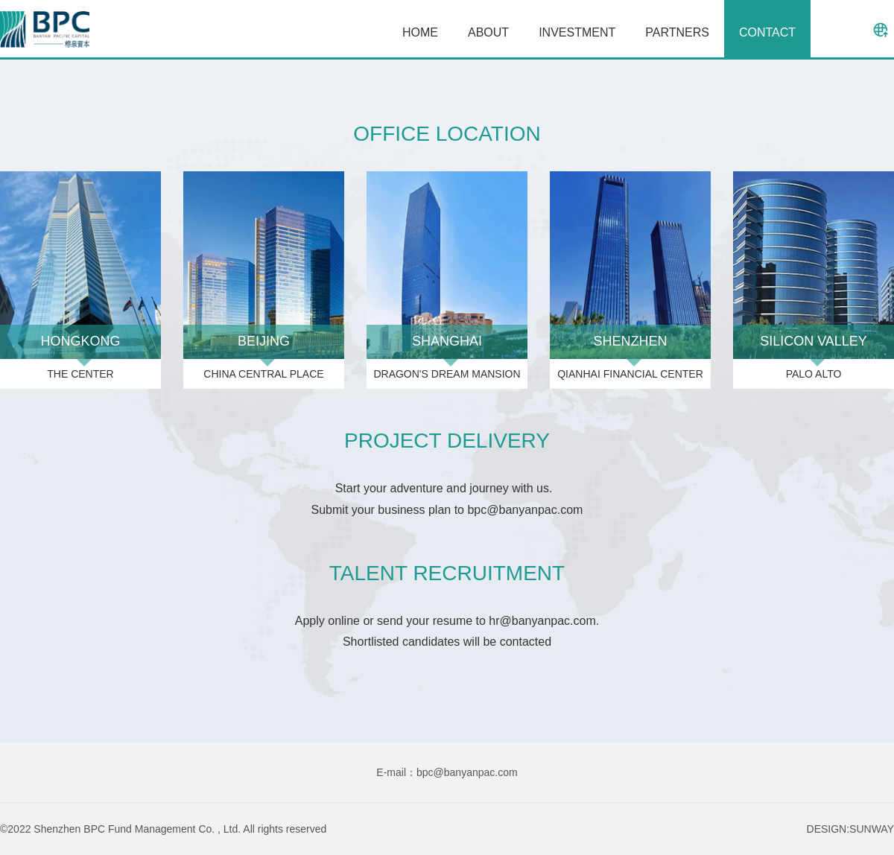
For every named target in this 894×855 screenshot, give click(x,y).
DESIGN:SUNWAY (850, 829)
